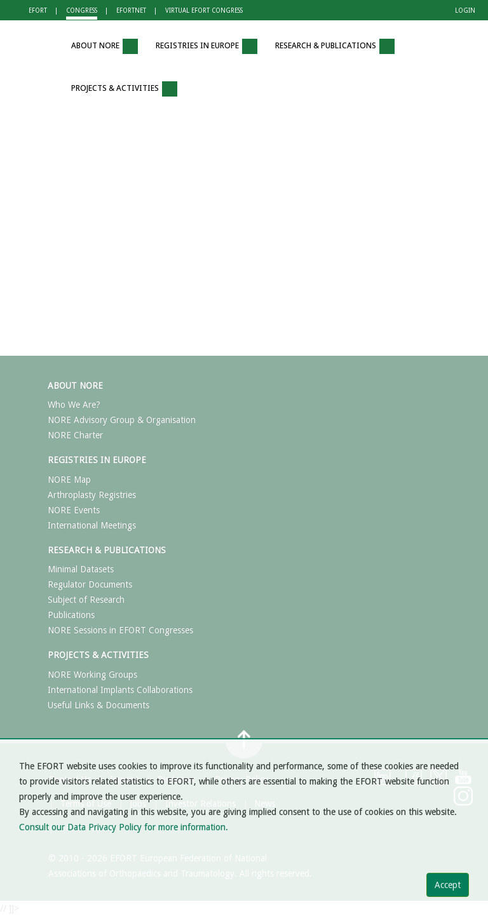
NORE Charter (75, 435)
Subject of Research (86, 600)
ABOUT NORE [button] (104, 46)
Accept (448, 885)
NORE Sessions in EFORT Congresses (120, 630)
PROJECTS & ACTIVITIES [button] (124, 89)
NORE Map (69, 480)
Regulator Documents (90, 584)
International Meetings (92, 525)
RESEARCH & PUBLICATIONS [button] (335, 46)
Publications (71, 615)
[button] (43, 46)
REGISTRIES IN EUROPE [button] (206, 46)
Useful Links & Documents (98, 705)
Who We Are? (74, 405)
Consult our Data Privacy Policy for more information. (123, 827)
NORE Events (74, 510)
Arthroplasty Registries (92, 495)
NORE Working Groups (92, 675)
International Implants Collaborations (120, 690)
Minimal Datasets (81, 569)
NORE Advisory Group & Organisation (122, 420)
